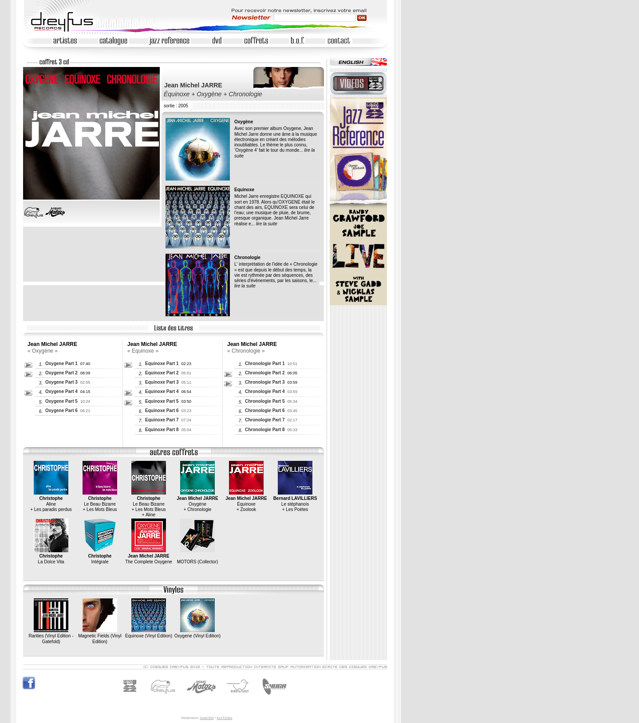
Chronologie (247, 257)
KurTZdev (224, 718)
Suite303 (207, 718)
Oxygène (243, 121)
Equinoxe (244, 189)
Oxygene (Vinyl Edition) (197, 633)
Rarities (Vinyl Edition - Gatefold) (51, 636)
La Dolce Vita (51, 556)
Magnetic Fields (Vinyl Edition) (100, 636)
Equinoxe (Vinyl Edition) (148, 633)
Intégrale (100, 556)
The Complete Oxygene (148, 556)
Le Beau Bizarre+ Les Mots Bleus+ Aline (148, 504)
